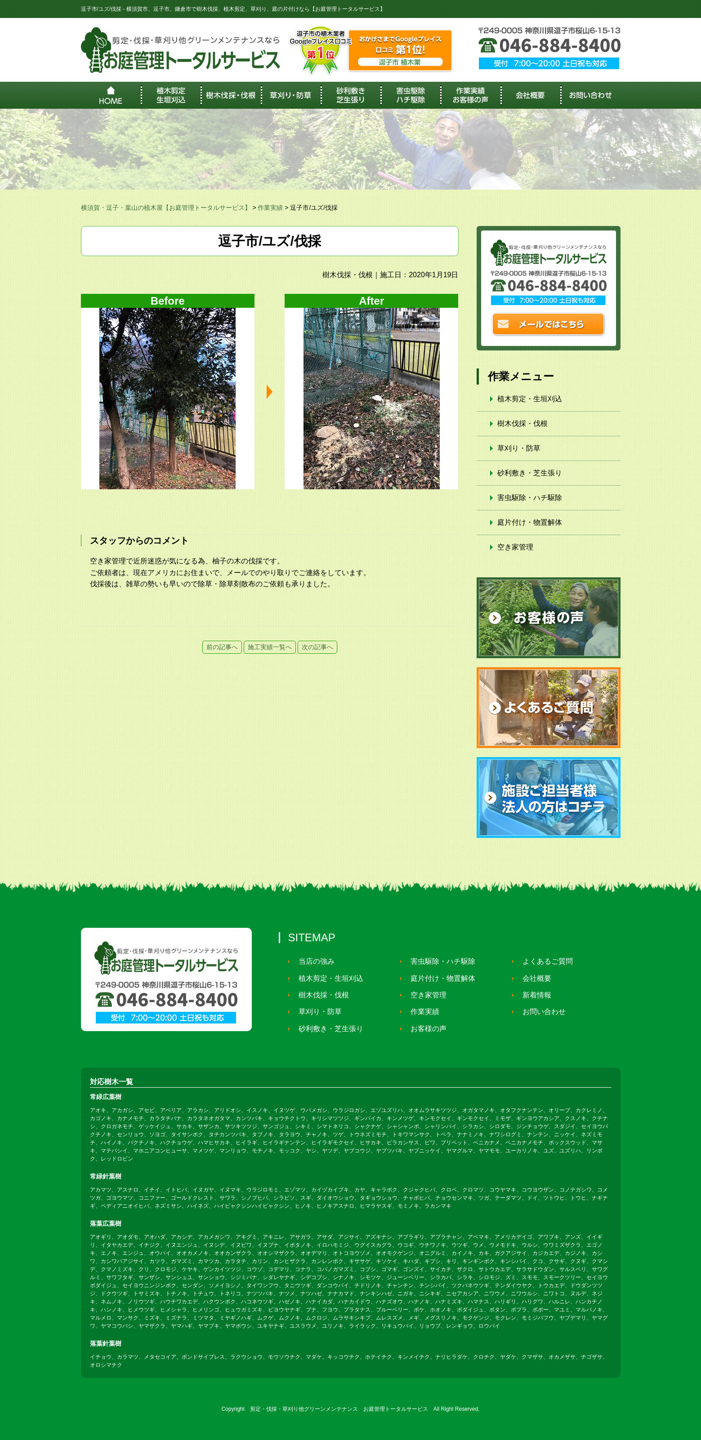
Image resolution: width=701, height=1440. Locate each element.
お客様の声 (425, 1028)
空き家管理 (515, 547)
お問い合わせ (540, 1011)
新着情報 (533, 995)
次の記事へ (317, 647)
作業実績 (421, 1011)
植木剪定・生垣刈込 (529, 399)
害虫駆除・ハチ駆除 (529, 497)
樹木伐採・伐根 (522, 423)
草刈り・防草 (518, 448)
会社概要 (533, 978)
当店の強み (313, 961)
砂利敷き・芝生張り (529, 473)
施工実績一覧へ (270, 647)
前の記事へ (222, 647)
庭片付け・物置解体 (529, 522)
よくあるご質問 (544, 961)
